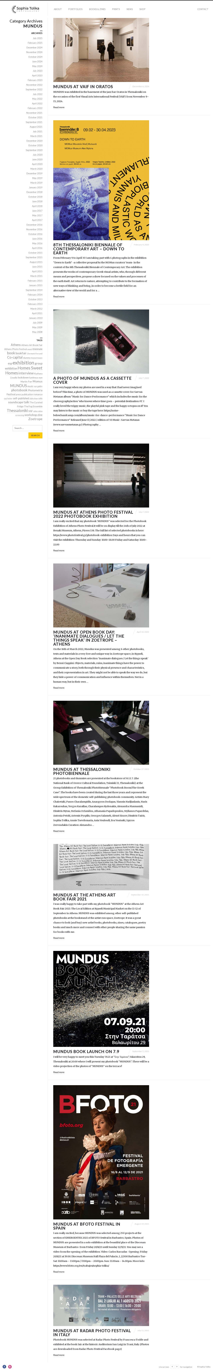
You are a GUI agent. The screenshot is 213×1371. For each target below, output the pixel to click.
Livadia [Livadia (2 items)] (13, 377)
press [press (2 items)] (18, 394)
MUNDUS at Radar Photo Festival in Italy (92, 1332)
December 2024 (34, 47)
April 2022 (37, 103)
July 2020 (37, 154)
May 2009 (37, 327)
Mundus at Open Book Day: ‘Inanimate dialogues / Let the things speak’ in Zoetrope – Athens (88, 638)
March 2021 (36, 136)
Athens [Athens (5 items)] (16, 345)
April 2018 (37, 206)
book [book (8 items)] (11, 353)
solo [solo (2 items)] (40, 398)
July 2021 (37, 131)
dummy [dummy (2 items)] (27, 357)
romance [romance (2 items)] (38, 394)
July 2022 (37, 94)
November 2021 (34, 112)
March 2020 (36, 168)
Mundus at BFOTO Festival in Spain (86, 1226)
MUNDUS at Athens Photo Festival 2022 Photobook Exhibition (93, 514)
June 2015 (37, 266)
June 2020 (37, 159)
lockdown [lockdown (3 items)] (23, 377)
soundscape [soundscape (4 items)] (15, 402)
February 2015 (35, 280)
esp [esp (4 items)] (10, 363)
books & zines (97, 9)
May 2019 (37, 178)
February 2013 (35, 304)
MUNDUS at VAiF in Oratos (83, 86)
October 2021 (35, 117)
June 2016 (37, 238)
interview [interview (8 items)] (26, 373)
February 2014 (35, 294)
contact (202, 9)
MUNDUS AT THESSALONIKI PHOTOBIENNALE (81, 771)
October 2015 (35, 252)
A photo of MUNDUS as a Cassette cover (92, 380)
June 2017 (37, 210)
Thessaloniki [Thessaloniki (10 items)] (17, 410)
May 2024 (37, 66)
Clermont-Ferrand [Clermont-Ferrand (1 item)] (34, 353)
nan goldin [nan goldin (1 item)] (38, 386)
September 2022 (34, 89)
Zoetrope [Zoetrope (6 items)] (35, 419)
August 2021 (36, 126)
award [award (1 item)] (29, 349)
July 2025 (37, 38)
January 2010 (35, 318)
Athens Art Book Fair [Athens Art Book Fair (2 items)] (31, 345)
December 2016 (34, 224)
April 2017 (37, 220)
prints (116, 9)
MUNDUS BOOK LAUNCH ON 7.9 (86, 1051)
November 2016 (34, 229)
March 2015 (36, 276)
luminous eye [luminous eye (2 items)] (35, 377)
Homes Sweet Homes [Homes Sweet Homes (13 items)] (23, 370)
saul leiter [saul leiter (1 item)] (8, 398)
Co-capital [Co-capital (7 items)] (15, 357)
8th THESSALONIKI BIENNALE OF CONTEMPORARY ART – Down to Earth (88, 248)
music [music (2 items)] (30, 386)
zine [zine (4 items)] (39, 415)
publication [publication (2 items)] (27, 394)
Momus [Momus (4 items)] (37, 381)
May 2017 (37, 215)
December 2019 (34, 173)
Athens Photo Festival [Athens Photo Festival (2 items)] (15, 349)
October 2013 (35, 299)
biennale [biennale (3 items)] (37, 348)
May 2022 (37, 98)
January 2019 (35, 187)
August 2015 (36, 262)
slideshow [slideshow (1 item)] (34, 398)
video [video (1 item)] (35, 411)
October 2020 (35, 145)
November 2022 (34, 84)
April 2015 (37, 271)
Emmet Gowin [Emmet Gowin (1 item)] (36, 358)
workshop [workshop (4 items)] (30, 415)
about (58, 9)
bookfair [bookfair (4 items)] (21, 353)
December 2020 (34, 140)
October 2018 (35, 196)
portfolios (75, 9)
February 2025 (35, 42)
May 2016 (37, 243)
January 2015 (35, 285)
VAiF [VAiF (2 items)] (30, 411)
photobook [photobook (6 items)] (19, 390)
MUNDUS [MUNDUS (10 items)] (18, 385)
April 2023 (37, 75)
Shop (142, 9)
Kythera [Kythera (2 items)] (38, 373)
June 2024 (37, 61)
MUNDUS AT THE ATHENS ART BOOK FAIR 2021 (84, 896)
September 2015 (34, 257)
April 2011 (37, 313)
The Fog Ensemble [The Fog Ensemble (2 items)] (33, 406)
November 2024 (34, 52)
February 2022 (35, 108)
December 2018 (34, 192)
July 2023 (37, 70)
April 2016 (37, 248)
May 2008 (37, 332)
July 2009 (37, 322)
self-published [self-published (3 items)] (21, 398)
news (130, 9)
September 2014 (34, 290)
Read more (58, 107)
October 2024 (35, 56)
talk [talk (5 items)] (26, 402)
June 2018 (37, 201)
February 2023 (35, 80)
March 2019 (36, 182)
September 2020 (34, 150)
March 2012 (36, 308)
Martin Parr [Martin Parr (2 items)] (26, 381)
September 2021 (34, 122)
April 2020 (37, 164)
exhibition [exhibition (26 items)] (23, 362)
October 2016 (35, 234)
